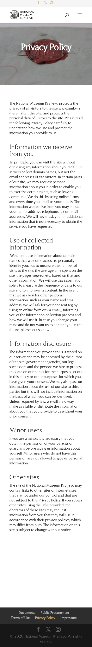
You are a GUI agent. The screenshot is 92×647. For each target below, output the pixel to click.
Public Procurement (55, 613)
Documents (26, 613)
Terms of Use (20, 618)
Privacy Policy (46, 48)
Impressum (68, 618)
